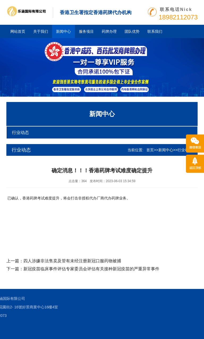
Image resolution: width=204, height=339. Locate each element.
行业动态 (20, 132)
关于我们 (40, 31)
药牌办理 (109, 31)
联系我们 (154, 31)
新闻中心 (63, 31)
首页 (150, 150)
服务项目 (86, 31)
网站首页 (17, 31)
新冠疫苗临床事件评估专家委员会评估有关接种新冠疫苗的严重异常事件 (91, 269)
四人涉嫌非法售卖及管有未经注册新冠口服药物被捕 (72, 261)
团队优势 (132, 31)
